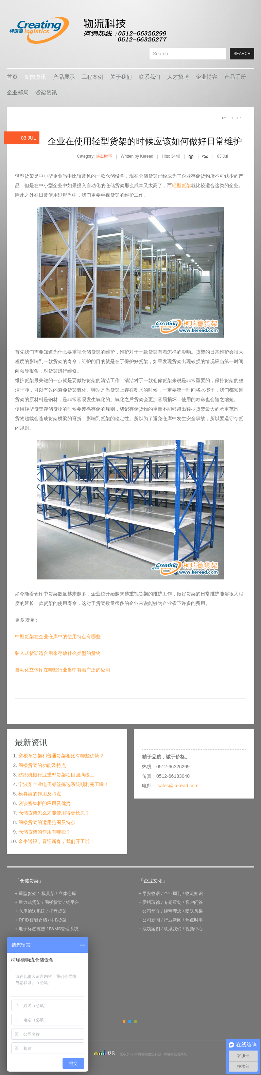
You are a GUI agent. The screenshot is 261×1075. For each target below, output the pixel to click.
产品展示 (64, 77)
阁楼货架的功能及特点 (42, 765)
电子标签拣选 (32, 928)
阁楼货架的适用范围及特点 (46, 822)
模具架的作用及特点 (39, 793)
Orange (124, 1021)
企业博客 (207, 77)
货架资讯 (46, 92)
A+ (224, 118)
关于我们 (121, 77)
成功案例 (151, 928)
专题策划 (172, 902)
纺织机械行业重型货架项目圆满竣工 (56, 774)
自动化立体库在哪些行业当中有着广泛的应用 (62, 670)
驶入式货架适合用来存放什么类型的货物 (58, 653)
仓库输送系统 (32, 911)
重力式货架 (30, 902)
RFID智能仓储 (33, 919)
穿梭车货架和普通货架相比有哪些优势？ (61, 755)
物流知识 (194, 893)
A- (239, 118)
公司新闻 (151, 919)
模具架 (48, 893)
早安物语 (151, 893)
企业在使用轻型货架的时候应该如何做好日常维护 (145, 141)
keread (87, 30)
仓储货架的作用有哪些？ (44, 832)
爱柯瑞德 (151, 902)
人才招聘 (178, 77)
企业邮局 (18, 92)
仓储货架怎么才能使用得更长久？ (54, 813)
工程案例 (92, 77)
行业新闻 (172, 919)
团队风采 (194, 911)
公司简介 (151, 911)
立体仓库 (67, 893)
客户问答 (194, 902)
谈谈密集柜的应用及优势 (44, 803)
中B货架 (58, 919)
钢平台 (72, 902)
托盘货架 (58, 911)
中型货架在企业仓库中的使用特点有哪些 (58, 636)
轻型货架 (181, 185)
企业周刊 (172, 893)
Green (135, 1021)
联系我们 (149, 77)
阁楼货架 (53, 902)
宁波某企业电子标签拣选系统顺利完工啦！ (63, 784)
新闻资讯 (35, 77)
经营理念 (172, 911)
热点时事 (104, 156)
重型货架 (27, 893)
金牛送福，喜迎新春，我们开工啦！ (56, 841)
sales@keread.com (178, 785)
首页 (12, 77)
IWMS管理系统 (64, 928)
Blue (129, 1021)
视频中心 (194, 928)
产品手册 (235, 77)
